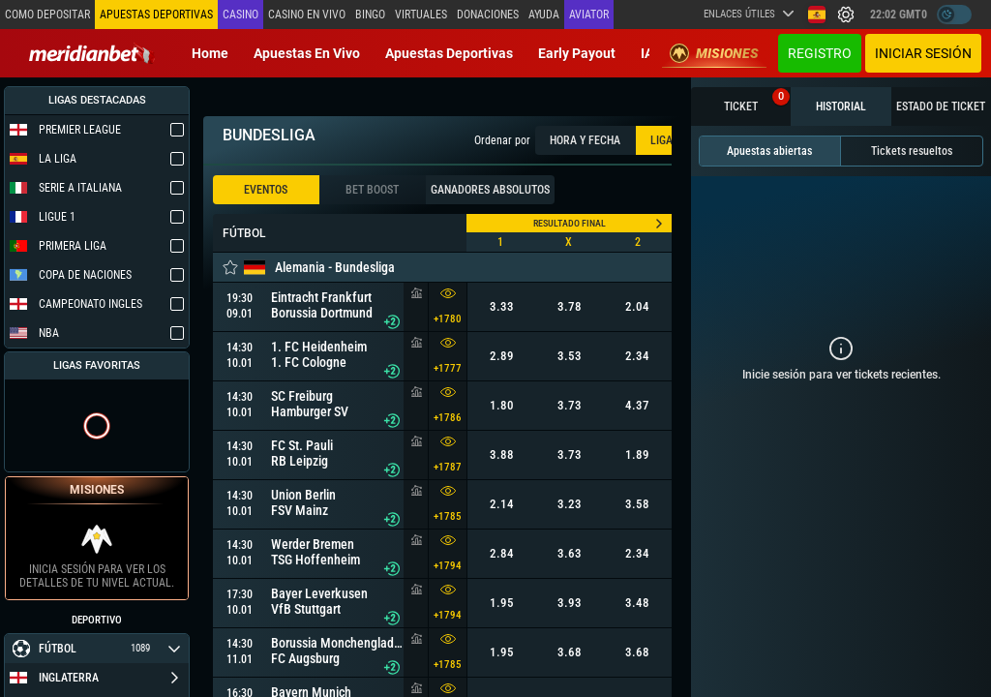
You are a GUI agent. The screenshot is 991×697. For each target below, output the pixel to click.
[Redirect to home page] (92, 53)
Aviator (589, 14)
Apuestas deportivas (449, 53)
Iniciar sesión (923, 53)
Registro (820, 53)
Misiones (714, 53)
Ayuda (543, 14)
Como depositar (47, 14)
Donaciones (488, 14)
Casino (240, 14)
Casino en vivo (306, 14)
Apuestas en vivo (307, 53)
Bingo (370, 14)
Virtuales (421, 14)
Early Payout (577, 53)
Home (210, 53)
